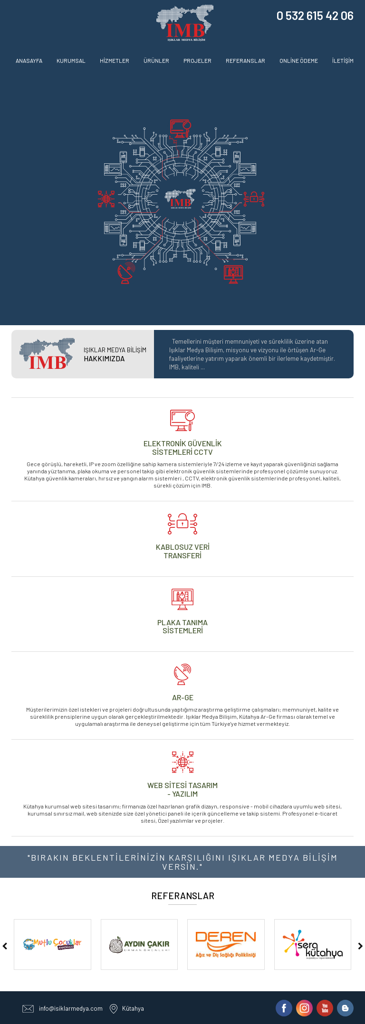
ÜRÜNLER (156, 60)
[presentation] (4, 946)
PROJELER (197, 60)
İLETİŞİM (343, 60)
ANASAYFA (29, 60)
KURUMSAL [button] (71, 60)
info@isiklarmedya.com (71, 1008)
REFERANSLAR (245, 60)
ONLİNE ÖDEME (298, 60)
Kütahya (133, 1008)
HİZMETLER (114, 60)
